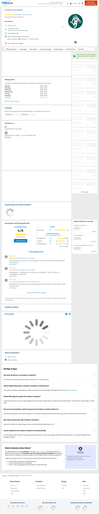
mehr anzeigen (63, 246)
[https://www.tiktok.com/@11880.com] (13, 507)
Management (14, 488)
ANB (84, 493)
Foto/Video (33, 49)
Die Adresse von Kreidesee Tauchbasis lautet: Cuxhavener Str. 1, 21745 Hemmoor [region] (26, 379)
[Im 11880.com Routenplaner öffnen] (66, 313)
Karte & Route (71, 49)
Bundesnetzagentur (41, 451)
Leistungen (23, 49)
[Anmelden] (74, 3)
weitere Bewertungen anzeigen (36, 293)
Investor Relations (15, 491)
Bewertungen (58, 49)
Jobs (12, 493)
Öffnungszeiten (11, 49)
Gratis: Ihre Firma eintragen (91, 3)
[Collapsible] (94, 375)
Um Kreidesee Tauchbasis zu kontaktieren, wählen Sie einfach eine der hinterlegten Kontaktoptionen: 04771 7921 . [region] (40, 390)
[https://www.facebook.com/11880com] (8, 507)
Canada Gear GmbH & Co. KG (83, 245)
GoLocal (22, 258)
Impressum (86, 485)
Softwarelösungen (41, 488)
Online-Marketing (41, 485)
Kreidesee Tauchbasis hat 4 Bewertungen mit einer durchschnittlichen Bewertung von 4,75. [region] (29, 424)
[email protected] (72, 390)
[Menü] (83, 3)
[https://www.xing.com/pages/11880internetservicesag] (22, 507)
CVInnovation (78, 235)
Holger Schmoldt (79, 225)
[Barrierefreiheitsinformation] (80, 3)
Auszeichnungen (45, 49)
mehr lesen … (13, 264)
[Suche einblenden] (68, 3)
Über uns (13, 485)
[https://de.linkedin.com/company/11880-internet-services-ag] (26, 507)
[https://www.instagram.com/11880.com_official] (17, 507)
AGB (84, 491)
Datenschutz (86, 488)
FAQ (63, 488)
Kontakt (81, 49)
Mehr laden (84, 192)
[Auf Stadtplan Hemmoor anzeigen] (70, 314)
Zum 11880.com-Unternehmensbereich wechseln (50, 4)
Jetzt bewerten (21, 241)
